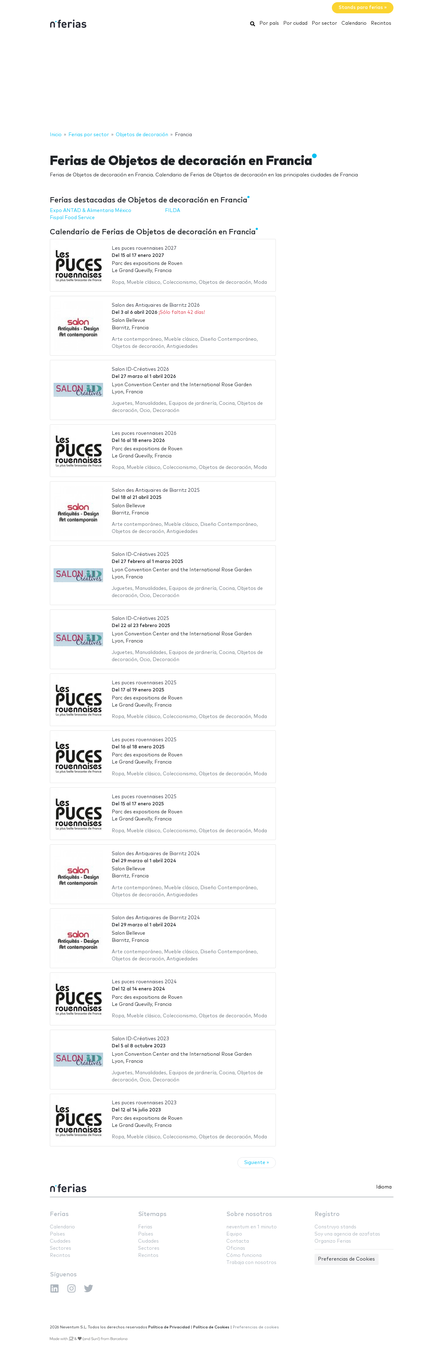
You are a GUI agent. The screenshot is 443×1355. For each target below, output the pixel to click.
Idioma (384, 1187)
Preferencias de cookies (256, 1327)
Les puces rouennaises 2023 (144, 1103)
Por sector (324, 23)
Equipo (234, 1234)
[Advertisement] (221, 81)
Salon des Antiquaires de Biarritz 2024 (156, 853)
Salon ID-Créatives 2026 (140, 369)
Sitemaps (152, 1214)
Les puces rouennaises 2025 (144, 683)
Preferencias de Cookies (346, 1259)
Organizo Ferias (333, 1241)
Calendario (354, 23)
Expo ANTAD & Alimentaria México (90, 210)
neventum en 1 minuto (251, 1227)
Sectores (60, 1248)
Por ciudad (295, 23)
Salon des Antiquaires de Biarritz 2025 (156, 490)
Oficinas (235, 1248)
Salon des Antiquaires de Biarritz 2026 (156, 305)
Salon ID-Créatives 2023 (140, 1039)
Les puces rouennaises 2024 (144, 982)
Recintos (381, 23)
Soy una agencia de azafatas (347, 1234)
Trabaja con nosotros (251, 1262)
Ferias (59, 1214)
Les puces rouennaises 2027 (144, 248)
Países (57, 1234)
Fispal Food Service (72, 217)
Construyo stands (335, 1227)
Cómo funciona (244, 1255)
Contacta (237, 1241)
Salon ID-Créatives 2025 (140, 554)
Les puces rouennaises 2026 (144, 433)
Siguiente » (256, 1162)
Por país (269, 23)
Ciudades (60, 1241)
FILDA (172, 210)
